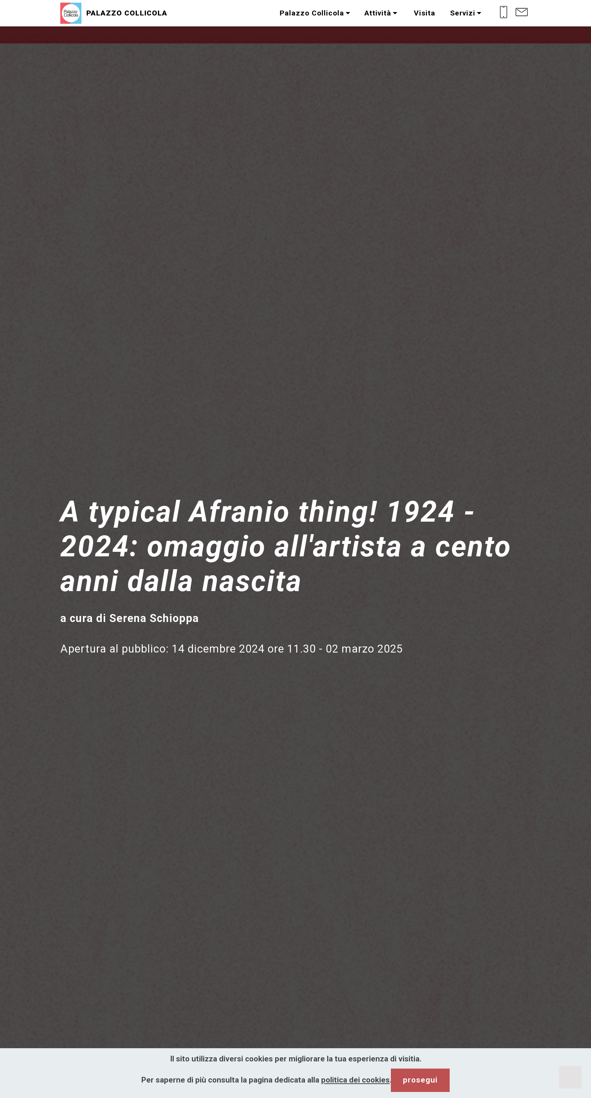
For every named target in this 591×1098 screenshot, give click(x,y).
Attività (377, 13)
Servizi (462, 13)
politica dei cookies (355, 1079)
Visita (423, 13)
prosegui (420, 1079)
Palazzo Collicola (312, 13)
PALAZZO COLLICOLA (126, 13)
